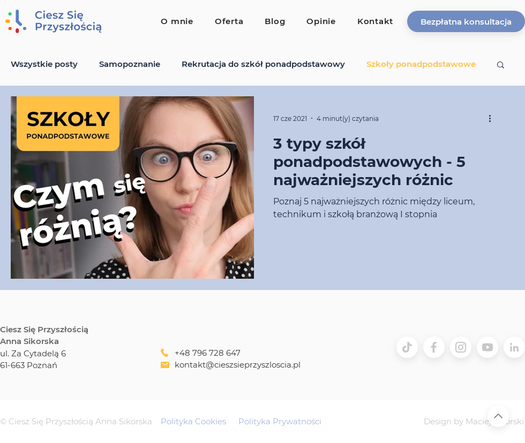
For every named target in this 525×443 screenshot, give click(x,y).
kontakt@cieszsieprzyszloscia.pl (238, 365)
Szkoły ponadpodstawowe (421, 64)
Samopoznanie (129, 64)
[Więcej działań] (493, 118)
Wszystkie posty (44, 64)
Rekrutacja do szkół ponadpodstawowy (263, 64)
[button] (466, 21)
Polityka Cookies (193, 421)
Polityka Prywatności (279, 421)
